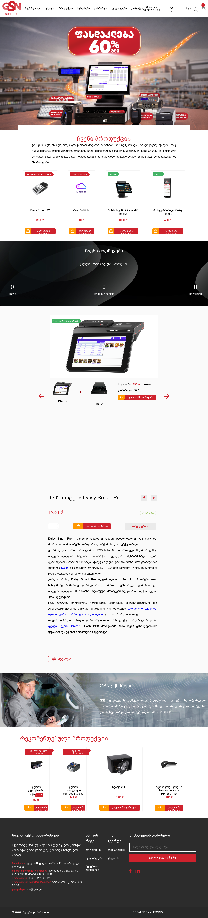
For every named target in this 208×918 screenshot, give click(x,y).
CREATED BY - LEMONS (148, 912)
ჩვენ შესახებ (33, 8)
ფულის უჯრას (57, 614)
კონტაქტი (137, 8)
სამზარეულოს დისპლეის (86, 614)
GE (171, 8)
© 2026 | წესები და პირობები (31, 912)
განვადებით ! (140, 526)
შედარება (61, 659)
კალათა (113, 858)
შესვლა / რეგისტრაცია (151, 8)
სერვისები (83, 8)
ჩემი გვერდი (116, 849)
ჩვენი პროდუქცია (104, 138)
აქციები (49, 8)
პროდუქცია (66, 8)
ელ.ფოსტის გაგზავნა (162, 857)
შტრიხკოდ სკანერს (142, 608)
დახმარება (100, 8)
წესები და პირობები (92, 868)
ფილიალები (119, 8)
